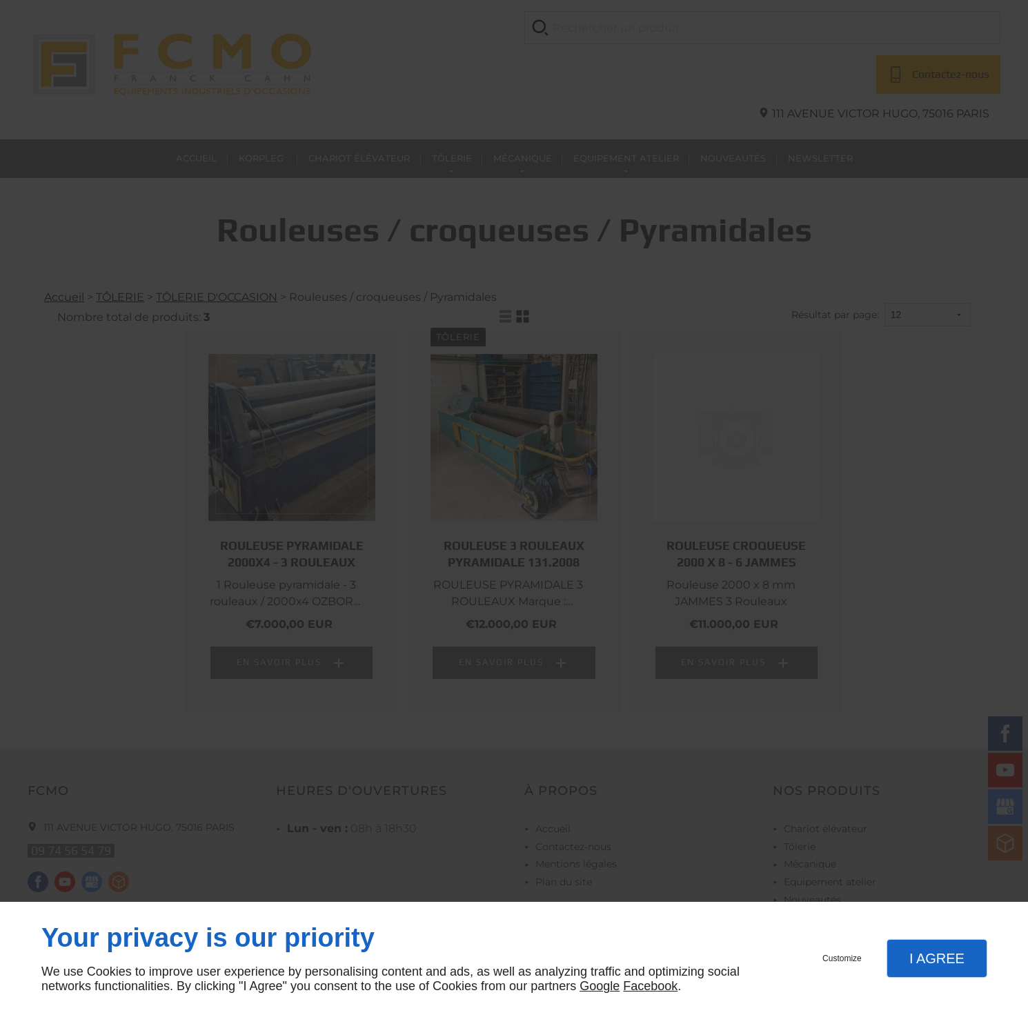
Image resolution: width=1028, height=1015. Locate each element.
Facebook (650, 986)
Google (600, 986)
